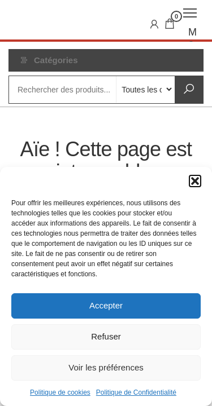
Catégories (56, 60)
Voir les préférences (106, 367)
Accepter (106, 305)
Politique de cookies (60, 392)
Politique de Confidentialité (136, 392)
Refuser (106, 336)
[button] (195, 181)
